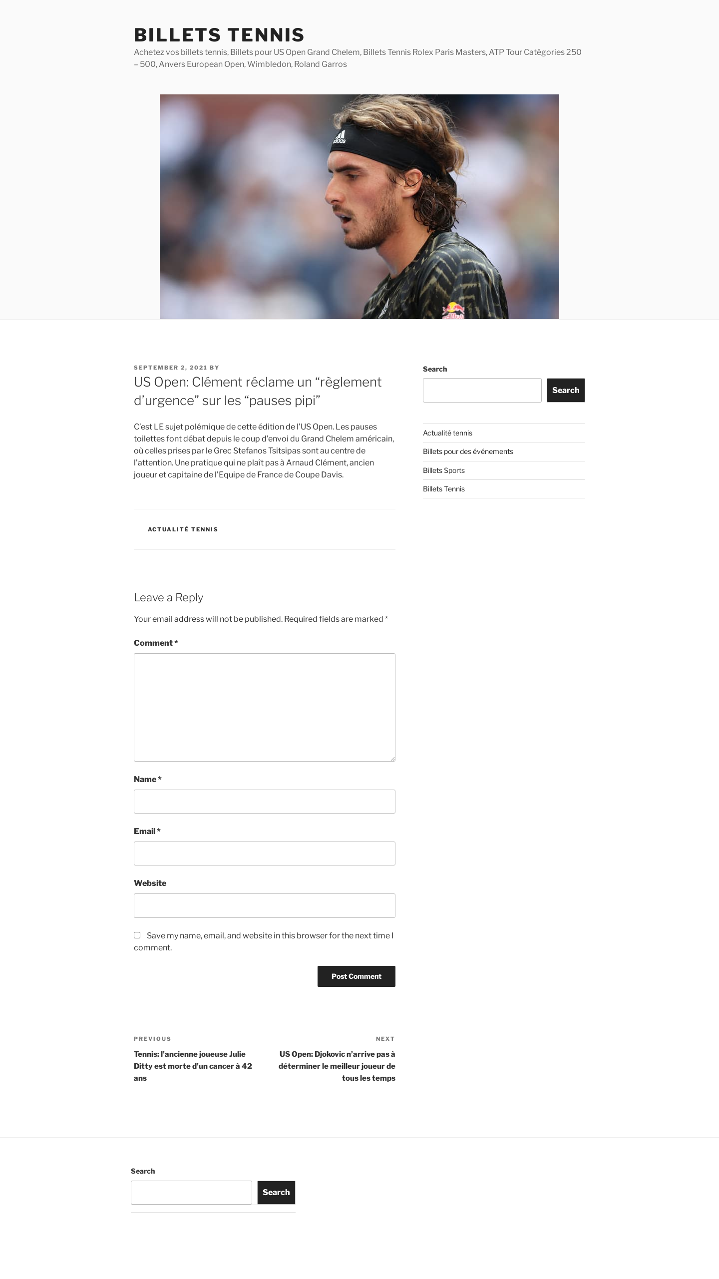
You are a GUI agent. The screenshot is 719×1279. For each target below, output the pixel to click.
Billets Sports (444, 470)
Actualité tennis (183, 529)
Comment (156, 643)
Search (435, 369)
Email (147, 831)
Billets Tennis (220, 35)
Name (148, 779)
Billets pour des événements (468, 451)
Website (150, 883)
